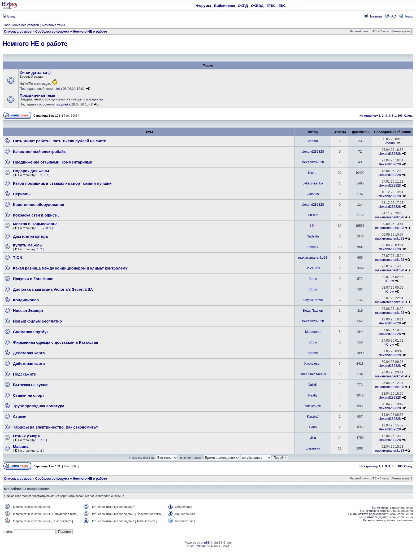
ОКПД (243, 6)
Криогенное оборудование (38, 204)
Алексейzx (313, 406)
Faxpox (312, 247)
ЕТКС (271, 6)
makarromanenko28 (389, 217)
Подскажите (24, 374)
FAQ (390, 16)
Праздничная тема (37, 95)
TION (17, 257)
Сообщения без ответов (21, 25)
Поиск (406, 16)
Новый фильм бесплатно (37, 321)
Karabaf (312, 416)
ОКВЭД (257, 6)
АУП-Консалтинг (201, 545)
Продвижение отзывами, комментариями (52, 162)
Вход (9, 16)
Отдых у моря (26, 436)
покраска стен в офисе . (36, 215)
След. (408, 115)
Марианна (312, 332)
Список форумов (18, 31)
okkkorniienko (313, 183)
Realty (312, 395)
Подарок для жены (31, 171)
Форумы (203, 6)
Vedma (313, 141)
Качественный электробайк (39, 151)
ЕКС (282, 6)
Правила (373, 16)
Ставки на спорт (28, 395)
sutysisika (63, 104)
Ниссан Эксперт (28, 310)
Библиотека (224, 6)
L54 (313, 226)
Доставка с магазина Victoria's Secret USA (53, 289)
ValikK (312, 385)
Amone (312, 353)
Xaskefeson (312, 363)
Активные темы (53, 25)
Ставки (20, 417)
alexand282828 (313, 151)
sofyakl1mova (313, 300)
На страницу (368, 115)
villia (313, 438)
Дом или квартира (30, 236)
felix (59, 89)
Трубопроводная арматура (38, 406)
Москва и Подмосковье (35, 224)
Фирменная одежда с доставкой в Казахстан (55, 342)
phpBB (205, 542)
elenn (313, 427)
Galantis (313, 194)
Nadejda (313, 236)
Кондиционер (26, 300)
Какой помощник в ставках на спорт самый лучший (62, 183)
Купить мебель (27, 245)
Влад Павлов (313, 310)
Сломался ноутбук (31, 332)
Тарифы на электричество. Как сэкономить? (55, 427)
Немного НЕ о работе (90, 31)
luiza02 (312, 215)
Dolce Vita (312, 268)
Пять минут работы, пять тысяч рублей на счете (59, 141)
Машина (20, 446)
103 (400, 115)
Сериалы (22, 194)
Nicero (313, 173)
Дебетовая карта (29, 353)
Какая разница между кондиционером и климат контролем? (70, 268)
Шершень (312, 448)
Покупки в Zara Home (33, 279)
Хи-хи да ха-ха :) (35, 72)
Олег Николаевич (313, 374)
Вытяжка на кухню (31, 385)
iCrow (313, 279)
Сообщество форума (52, 31)
